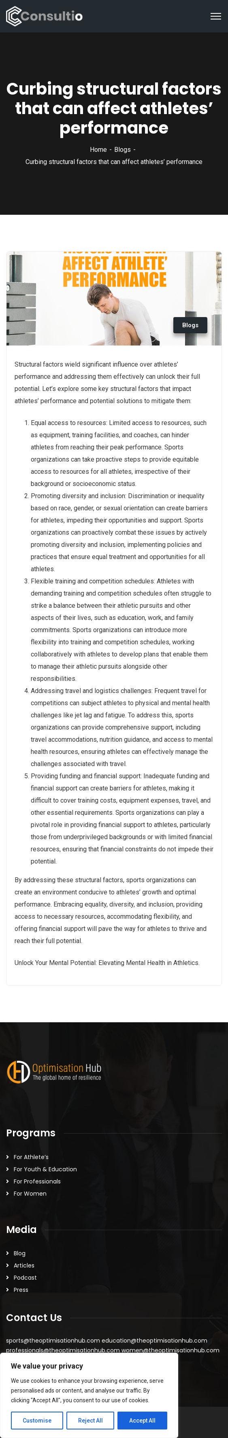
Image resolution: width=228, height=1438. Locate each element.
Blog (20, 1253)
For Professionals (37, 1181)
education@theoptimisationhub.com (154, 1341)
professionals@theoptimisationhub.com (63, 1350)
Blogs (122, 149)
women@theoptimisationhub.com (170, 1350)
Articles (24, 1265)
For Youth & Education (45, 1169)
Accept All (142, 1420)
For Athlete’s (31, 1157)
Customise (37, 1420)
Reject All (90, 1420)
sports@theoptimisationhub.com (53, 1341)
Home (98, 149)
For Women (30, 1194)
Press (21, 1290)
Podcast (25, 1278)
